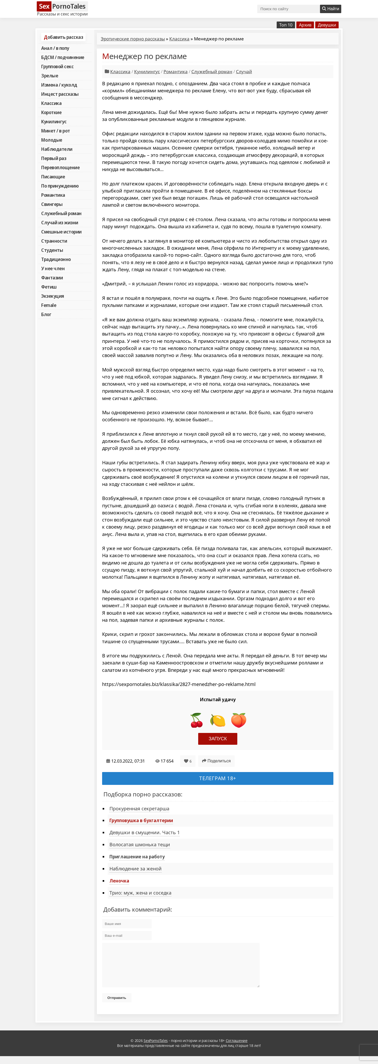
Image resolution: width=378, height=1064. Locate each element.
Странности (54, 241)
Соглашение (237, 1048)
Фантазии (52, 277)
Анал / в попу (55, 48)
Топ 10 (285, 25)
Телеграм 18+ (217, 778)
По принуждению (59, 186)
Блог (46, 314)
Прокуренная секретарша (139, 808)
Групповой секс (57, 66)
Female (48, 305)
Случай (244, 71)
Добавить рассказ (63, 37)
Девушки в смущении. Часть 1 (144, 832)
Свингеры (51, 204)
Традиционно (56, 259)
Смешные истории (61, 231)
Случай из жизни (59, 222)
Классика (51, 103)
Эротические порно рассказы (133, 39)
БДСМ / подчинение (62, 57)
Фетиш (49, 287)
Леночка (119, 880)
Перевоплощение (60, 167)
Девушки (327, 25)
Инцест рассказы (60, 94)
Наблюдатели (56, 149)
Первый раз (53, 158)
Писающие (53, 176)
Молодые (51, 140)
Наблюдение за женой (135, 868)
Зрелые (49, 75)
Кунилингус (53, 121)
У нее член (53, 268)
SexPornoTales (156, 1048)
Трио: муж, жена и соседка (140, 893)
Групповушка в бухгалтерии (141, 820)
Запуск (218, 738)
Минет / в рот (55, 130)
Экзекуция (52, 296)
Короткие (51, 112)
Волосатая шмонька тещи (139, 844)
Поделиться (216, 761)
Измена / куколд (59, 85)
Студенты (52, 250)
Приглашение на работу (137, 856)
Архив (305, 25)
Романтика (53, 195)
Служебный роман (61, 213)
